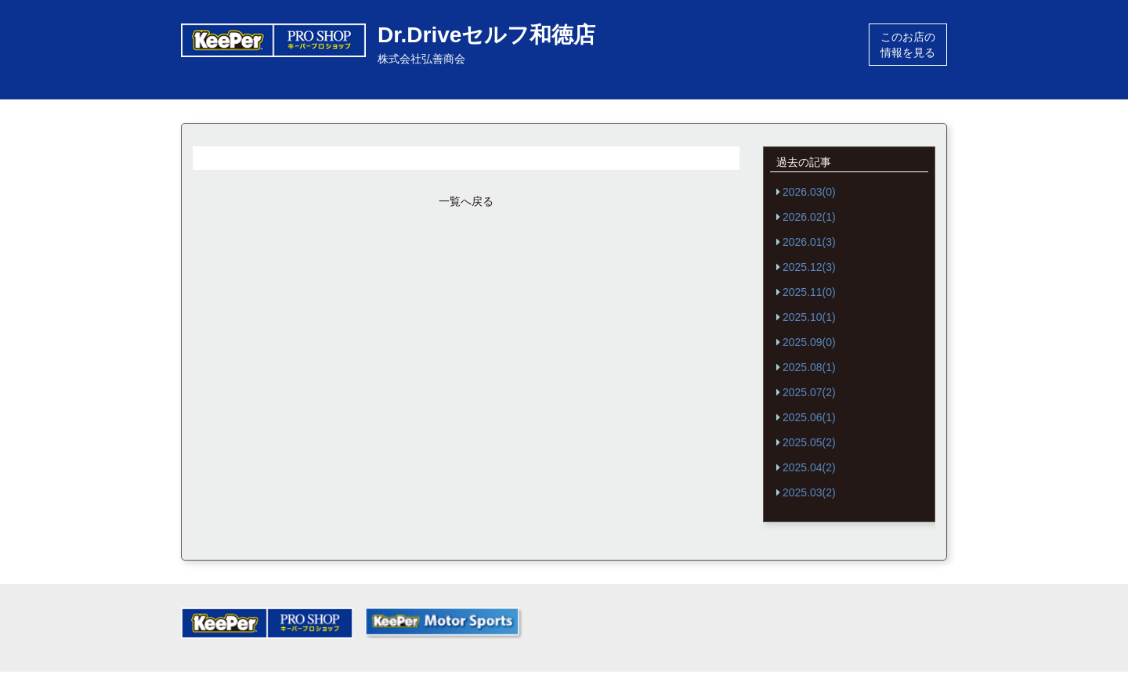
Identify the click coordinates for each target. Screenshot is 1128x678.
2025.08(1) (809, 367)
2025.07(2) (809, 392)
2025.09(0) (809, 342)
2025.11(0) (809, 292)
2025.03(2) (809, 492)
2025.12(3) (809, 267)
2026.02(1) (809, 217)
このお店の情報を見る (907, 45)
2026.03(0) (809, 192)
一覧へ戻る (466, 201)
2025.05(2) (809, 442)
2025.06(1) (809, 417)
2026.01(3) (809, 242)
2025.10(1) (809, 317)
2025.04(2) (809, 467)
